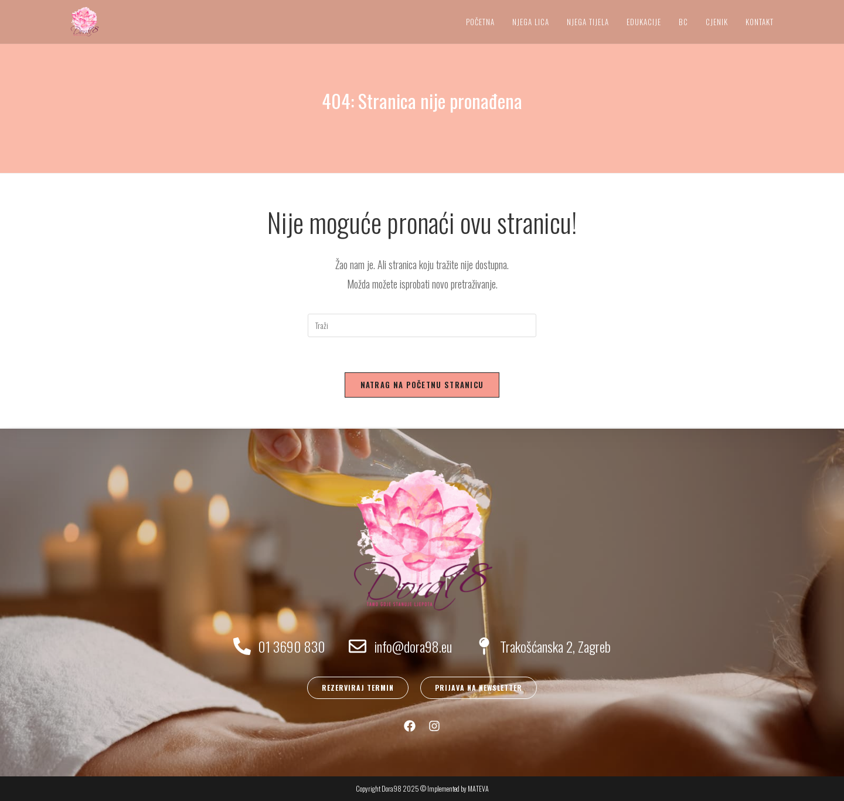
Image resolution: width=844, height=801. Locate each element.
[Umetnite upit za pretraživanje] (422, 325)
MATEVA (478, 788)
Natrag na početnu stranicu (422, 385)
